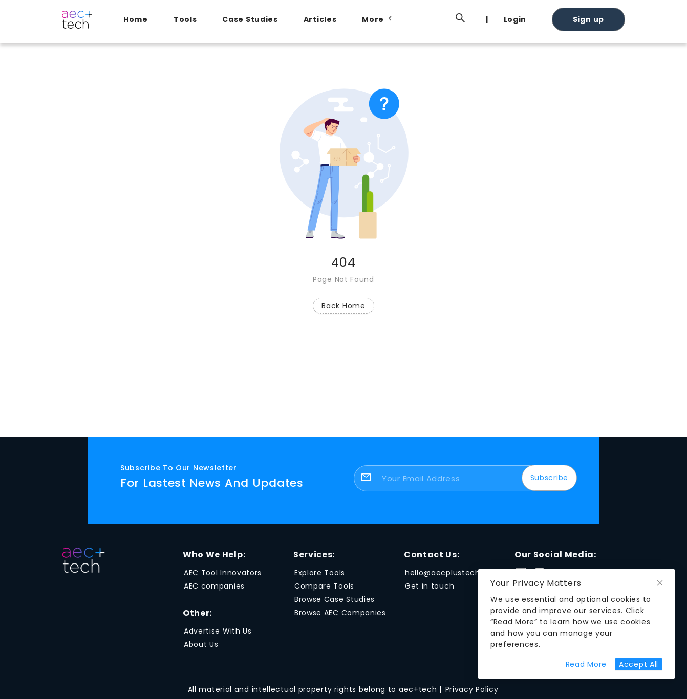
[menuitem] (138, 19)
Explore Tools (319, 573)
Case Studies (249, 19)
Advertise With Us (218, 631)
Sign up (588, 19)
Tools (185, 19)
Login (515, 19)
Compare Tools (324, 586)
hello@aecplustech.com (452, 573)
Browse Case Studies (334, 599)
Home (135, 19)
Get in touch (429, 586)
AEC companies (214, 586)
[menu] (369, 19)
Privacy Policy (472, 689)
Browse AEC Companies (340, 612)
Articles (320, 19)
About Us (201, 644)
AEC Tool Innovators (223, 573)
